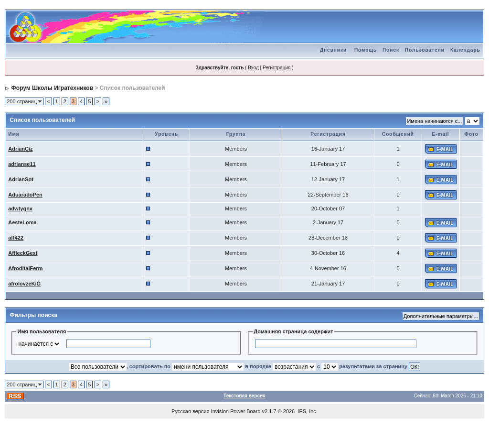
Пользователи (425, 50)
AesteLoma (22, 222)
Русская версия (190, 411)
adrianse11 (21, 164)
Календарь (465, 50)
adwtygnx (20, 208)
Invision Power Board (236, 411)
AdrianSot (20, 179)
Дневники (333, 50)
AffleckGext (22, 253)
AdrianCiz (20, 149)
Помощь (365, 50)
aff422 (15, 238)
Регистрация (276, 67)
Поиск (391, 50)
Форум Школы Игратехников (52, 88)
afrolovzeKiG (24, 283)
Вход (253, 67)
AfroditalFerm (25, 268)
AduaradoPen (25, 195)
